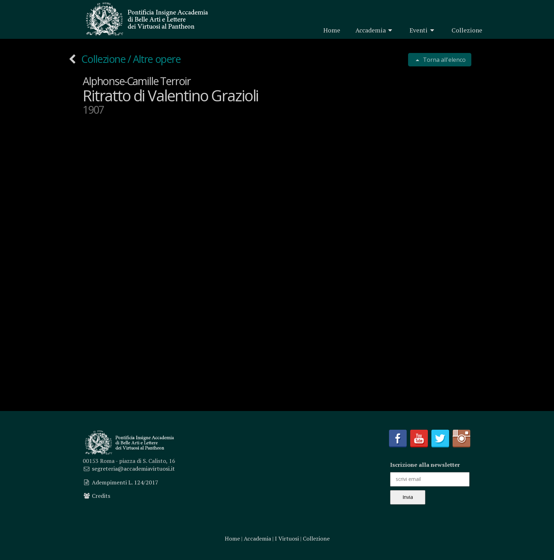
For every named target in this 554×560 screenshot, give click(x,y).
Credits (101, 496)
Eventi (422, 30)
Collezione (467, 30)
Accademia (375, 30)
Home (331, 30)
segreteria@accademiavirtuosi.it (133, 468)
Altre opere (157, 59)
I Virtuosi (287, 538)
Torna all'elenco (444, 60)
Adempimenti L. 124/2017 (125, 482)
